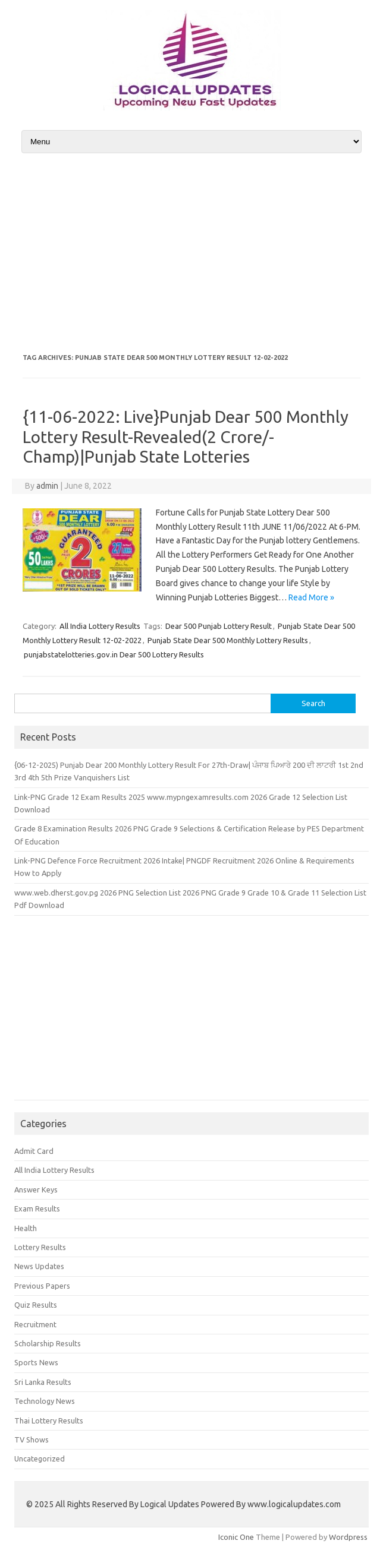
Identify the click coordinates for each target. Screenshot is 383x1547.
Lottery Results (40, 1247)
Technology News (44, 1401)
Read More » (311, 597)
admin (47, 486)
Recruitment (35, 1324)
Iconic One (236, 1537)
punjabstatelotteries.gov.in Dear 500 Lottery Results (114, 654)
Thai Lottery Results (48, 1420)
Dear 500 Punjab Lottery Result (218, 626)
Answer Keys (36, 1189)
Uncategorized (39, 1458)
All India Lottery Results (99, 626)
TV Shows (31, 1439)
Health (25, 1228)
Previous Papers (42, 1286)
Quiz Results (35, 1305)
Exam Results (37, 1208)
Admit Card (34, 1151)
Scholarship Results (47, 1343)
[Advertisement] (191, 253)
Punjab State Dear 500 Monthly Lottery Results (227, 640)
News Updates (39, 1266)
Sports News (36, 1362)
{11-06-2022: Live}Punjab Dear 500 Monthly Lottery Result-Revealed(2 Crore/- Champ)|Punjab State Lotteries (186, 436)
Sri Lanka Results (42, 1382)
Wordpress (348, 1537)
